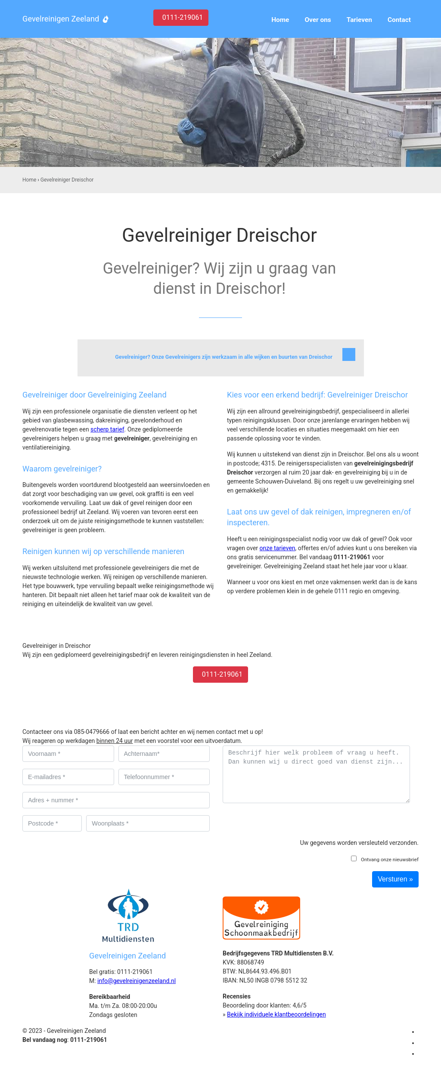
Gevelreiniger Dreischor (67, 180)
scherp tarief (107, 429)
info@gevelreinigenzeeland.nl (136, 980)
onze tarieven (277, 548)
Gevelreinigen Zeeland (60, 18)
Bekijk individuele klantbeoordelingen (276, 1014)
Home (29, 180)
